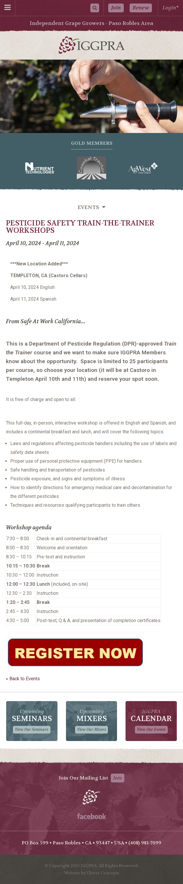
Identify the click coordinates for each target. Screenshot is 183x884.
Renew (141, 7)
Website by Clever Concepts (91, 872)
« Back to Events (23, 678)
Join (116, 7)
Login (169, 7)
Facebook (91, 816)
